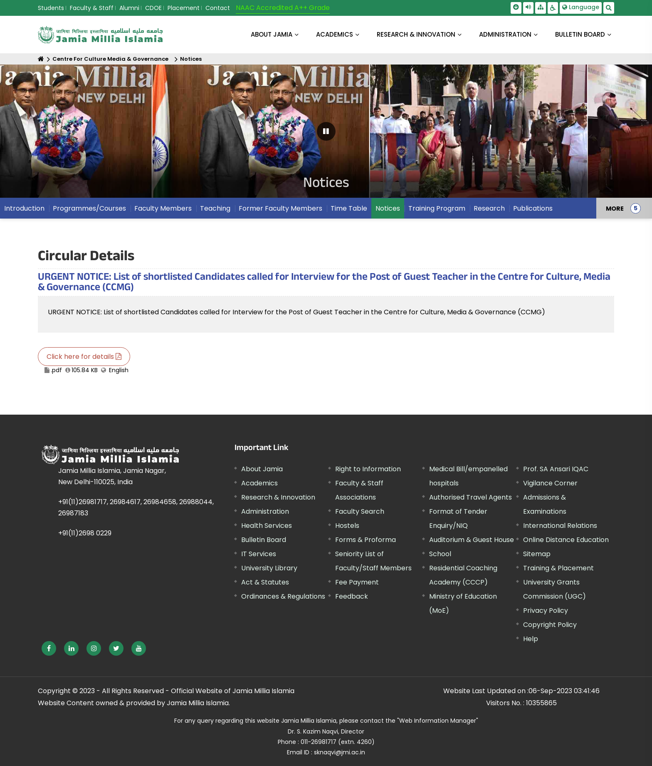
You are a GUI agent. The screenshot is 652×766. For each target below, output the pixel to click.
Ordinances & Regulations (283, 596)
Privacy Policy (545, 610)
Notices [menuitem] (387, 208)
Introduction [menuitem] (24, 208)
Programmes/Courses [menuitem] (89, 208)
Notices (191, 59)
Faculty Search (359, 511)
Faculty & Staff (92, 8)
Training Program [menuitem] (436, 208)
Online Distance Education (566, 540)
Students (51, 8)
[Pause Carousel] (326, 131)
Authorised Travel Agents (470, 497)
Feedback (351, 596)
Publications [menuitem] (533, 208)
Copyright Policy (550, 624)
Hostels (347, 525)
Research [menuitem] (489, 208)
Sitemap (537, 554)
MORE (615, 208)
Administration (265, 511)
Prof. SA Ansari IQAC (555, 469)
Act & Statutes (265, 582)
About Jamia (271, 34)
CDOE (153, 8)
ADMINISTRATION (505, 34)
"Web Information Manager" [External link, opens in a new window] (437, 720)
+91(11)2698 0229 (84, 533)
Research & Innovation (278, 497)
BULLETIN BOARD (580, 34)
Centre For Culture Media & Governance (110, 59)
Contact (217, 8)
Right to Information (368, 469)
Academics (259, 483)
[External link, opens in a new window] (49, 648)
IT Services (258, 554)
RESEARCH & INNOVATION (416, 34)
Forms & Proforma (365, 540)
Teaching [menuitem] (215, 208)
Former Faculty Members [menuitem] (280, 208)
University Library (269, 568)
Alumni (129, 8)
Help (530, 639)
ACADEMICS (334, 34)
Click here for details (84, 356)
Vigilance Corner (550, 483)
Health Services (266, 525)
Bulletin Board (263, 540)
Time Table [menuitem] (349, 208)
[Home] (41, 59)
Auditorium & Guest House (471, 540)
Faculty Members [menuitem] (163, 208)
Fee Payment (357, 582)
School (440, 554)
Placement (184, 8)
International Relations (560, 525)
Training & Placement (558, 568)
